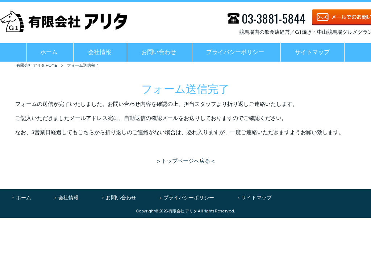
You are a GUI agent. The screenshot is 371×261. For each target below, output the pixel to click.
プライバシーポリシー (188, 197)
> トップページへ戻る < (185, 161)
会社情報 (68, 197)
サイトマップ (256, 197)
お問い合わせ (121, 197)
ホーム (23, 197)
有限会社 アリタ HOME (36, 65)
